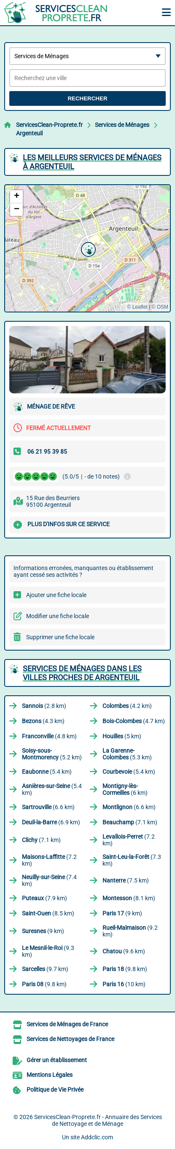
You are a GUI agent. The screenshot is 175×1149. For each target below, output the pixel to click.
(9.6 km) (123, 951)
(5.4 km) (47, 771)
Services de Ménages (122, 124)
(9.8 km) (124, 969)
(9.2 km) (130, 931)
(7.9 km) (44, 898)
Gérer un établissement (57, 1060)
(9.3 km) (48, 951)
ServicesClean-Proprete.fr (49, 124)
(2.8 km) (44, 705)
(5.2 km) (52, 754)
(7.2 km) (128, 840)
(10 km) (123, 984)
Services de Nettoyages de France (70, 1039)
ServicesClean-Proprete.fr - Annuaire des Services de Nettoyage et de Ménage (98, 1120)
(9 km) (122, 913)
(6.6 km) (48, 807)
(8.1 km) (128, 898)
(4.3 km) (43, 721)
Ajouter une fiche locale (56, 595)
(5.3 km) (127, 754)
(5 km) (121, 736)
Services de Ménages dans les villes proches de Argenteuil (82, 673)
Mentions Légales (50, 1074)
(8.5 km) (48, 913)
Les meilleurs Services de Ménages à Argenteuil (92, 162)
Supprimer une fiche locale (60, 637)
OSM (162, 307)
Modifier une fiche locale (57, 616)
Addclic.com (97, 1137)
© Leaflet (137, 307)
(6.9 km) (51, 822)
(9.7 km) (45, 969)
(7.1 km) (129, 822)
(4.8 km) (49, 736)
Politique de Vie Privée (55, 1089)
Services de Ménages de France (67, 1024)
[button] (87, 248)
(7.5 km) (125, 880)
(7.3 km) (131, 860)
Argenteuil (29, 133)
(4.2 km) (127, 705)
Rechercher (87, 98)
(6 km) (125, 789)
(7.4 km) (49, 880)
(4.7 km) (133, 721)
